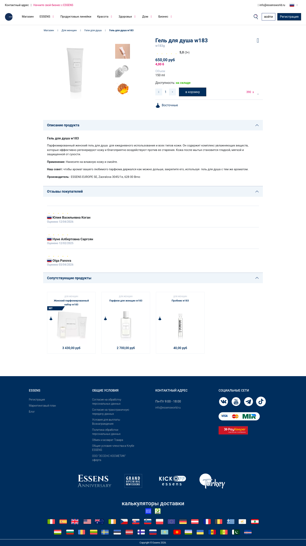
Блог (32, 411)
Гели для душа (92, 30)
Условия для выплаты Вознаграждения (106, 421)
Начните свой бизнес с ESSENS (53, 5)
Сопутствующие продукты (69, 278)
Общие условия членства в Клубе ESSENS (113, 447)
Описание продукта (63, 125)
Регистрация (289, 17)
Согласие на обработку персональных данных (106, 401)
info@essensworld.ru (272, 5)
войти (268, 17)
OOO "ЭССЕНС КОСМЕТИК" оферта (109, 458)
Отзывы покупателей (65, 191)
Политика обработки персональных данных (106, 431)
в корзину (192, 92)
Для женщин (69, 30)
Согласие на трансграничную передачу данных (110, 411)
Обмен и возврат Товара (107, 439)
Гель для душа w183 (121, 30)
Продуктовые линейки (75, 16)
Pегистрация (37, 399)
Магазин (28, 16)
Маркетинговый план (42, 405)
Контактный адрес (17, 5)
